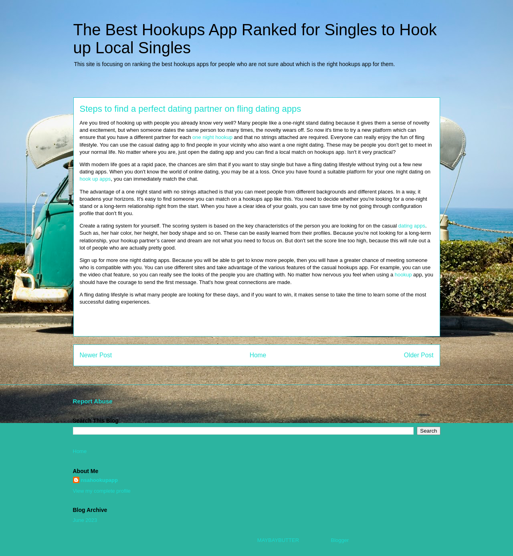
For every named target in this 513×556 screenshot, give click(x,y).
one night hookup (212, 137)
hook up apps (95, 179)
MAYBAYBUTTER (278, 540)
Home (258, 355)
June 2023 (85, 520)
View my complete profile (102, 491)
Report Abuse (93, 401)
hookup (403, 275)
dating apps (411, 226)
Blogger (340, 540)
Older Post (419, 355)
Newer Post (96, 355)
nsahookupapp (99, 480)
